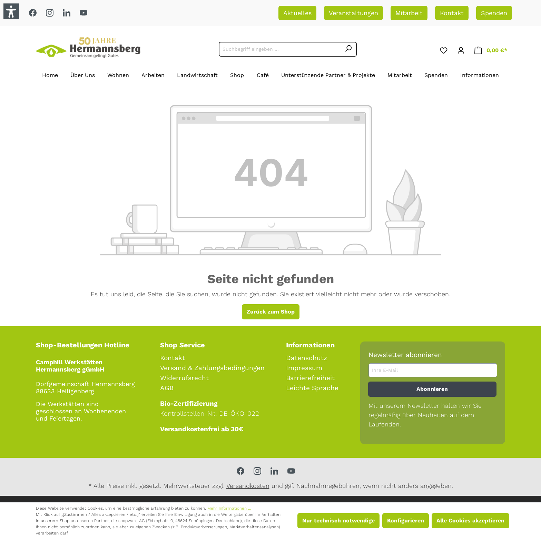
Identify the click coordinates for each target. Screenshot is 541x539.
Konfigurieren (405, 520)
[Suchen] (348, 49)
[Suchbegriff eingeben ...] (280, 49)
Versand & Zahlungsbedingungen (212, 368)
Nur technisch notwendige (338, 520)
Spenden (494, 13)
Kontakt (452, 13)
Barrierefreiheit (310, 378)
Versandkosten (247, 485)
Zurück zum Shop (271, 311)
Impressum (304, 368)
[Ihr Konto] (461, 49)
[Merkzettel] (443, 49)
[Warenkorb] (491, 49)
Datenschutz (306, 358)
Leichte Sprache (312, 388)
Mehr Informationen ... (229, 508)
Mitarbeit (409, 13)
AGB (167, 388)
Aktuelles (297, 13)
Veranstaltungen (353, 13)
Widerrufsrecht (184, 378)
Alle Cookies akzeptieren (470, 520)
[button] (11, 11)
